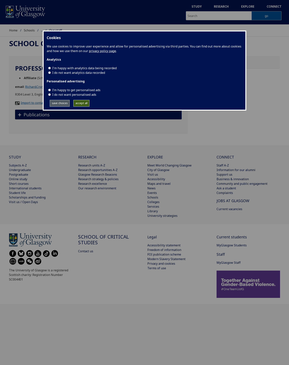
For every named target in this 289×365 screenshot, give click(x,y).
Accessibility (156, 179)
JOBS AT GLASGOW (233, 200)
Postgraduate (18, 174)
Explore (247, 6)
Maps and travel (159, 184)
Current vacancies (229, 209)
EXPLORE (155, 157)
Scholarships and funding (27, 197)
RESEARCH (87, 157)
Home (13, 30)
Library (152, 211)
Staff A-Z (223, 165)
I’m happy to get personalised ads (76, 90)
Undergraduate (20, 170)
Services (153, 206)
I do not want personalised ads (74, 94)
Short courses (19, 184)
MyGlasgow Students (232, 245)
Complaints (225, 193)
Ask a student (226, 188)
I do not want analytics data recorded (78, 73)
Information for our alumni (236, 170)
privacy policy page (102, 51)
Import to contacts (34, 103)
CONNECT (225, 157)
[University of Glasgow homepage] (25, 11)
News (151, 188)
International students (25, 188)
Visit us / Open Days (23, 202)
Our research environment (97, 188)
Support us (224, 174)
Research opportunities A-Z (98, 170)
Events (152, 193)
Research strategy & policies (98, 179)
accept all (81, 103)
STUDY (15, 157)
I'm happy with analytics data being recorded (84, 68)
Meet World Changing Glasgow (169, 165)
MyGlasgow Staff (229, 262)
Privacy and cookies (161, 263)
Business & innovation (233, 179)
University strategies (162, 216)
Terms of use (156, 268)
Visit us (152, 174)
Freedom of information (164, 250)
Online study (18, 179)
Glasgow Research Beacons (97, 174)
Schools (29, 30)
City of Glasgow (158, 170)
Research (221, 6)
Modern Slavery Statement (166, 259)
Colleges (153, 202)
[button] (98, 114)
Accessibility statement (164, 245)
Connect (274, 6)
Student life (17, 193)
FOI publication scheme (164, 254)
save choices (60, 103)
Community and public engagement (242, 184)
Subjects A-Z (18, 165)
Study (197, 6)
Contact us (85, 251)
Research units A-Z (91, 165)
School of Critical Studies (103, 239)
